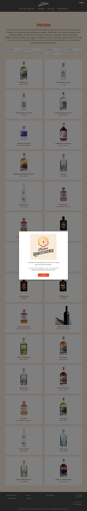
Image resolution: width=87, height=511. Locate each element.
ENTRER (43, 275)
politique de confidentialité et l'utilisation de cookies (43, 269)
